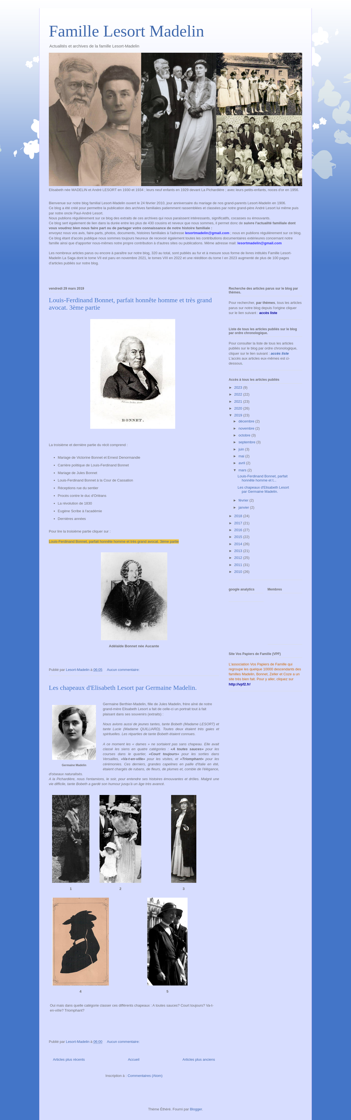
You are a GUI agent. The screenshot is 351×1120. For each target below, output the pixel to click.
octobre (245, 435)
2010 (238, 572)
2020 (238, 408)
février (244, 500)
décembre (247, 421)
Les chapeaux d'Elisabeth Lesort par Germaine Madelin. (123, 687)
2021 (238, 401)
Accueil (133, 1059)
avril (242, 463)
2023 (238, 387)
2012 (238, 558)
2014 (238, 544)
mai (242, 456)
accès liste (280, 353)
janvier (244, 507)
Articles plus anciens (199, 1059)
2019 (238, 415)
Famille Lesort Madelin (126, 31)
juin (242, 449)
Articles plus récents (69, 1059)
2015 (238, 537)
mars (243, 470)
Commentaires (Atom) (145, 1076)
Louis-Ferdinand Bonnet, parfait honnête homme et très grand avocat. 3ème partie (114, 541)
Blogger (196, 1109)
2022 (238, 394)
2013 (238, 551)
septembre (247, 442)
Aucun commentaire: (124, 670)
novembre (247, 428)
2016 (238, 530)
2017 (238, 523)
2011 (238, 565)
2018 (238, 516)
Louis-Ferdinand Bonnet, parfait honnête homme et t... (262, 478)
